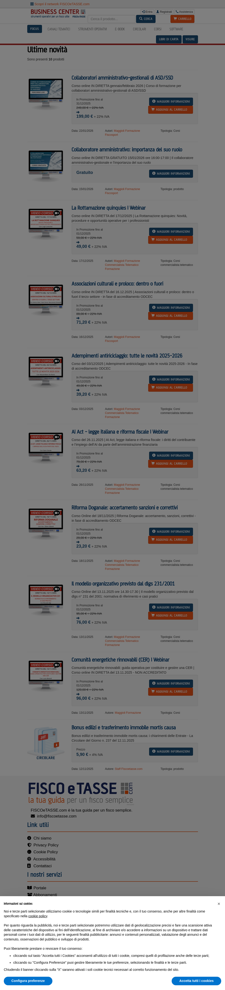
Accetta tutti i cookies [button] (196, 981)
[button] (219, 904)
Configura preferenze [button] (28, 981)
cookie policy (37, 916)
